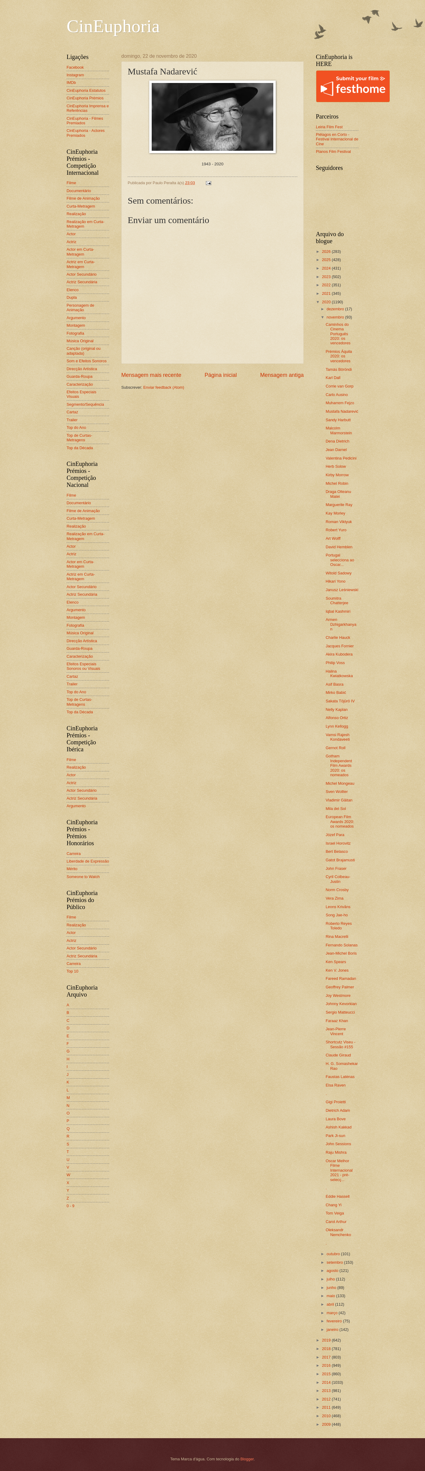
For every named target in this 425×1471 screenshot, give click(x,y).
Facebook (75, 67)
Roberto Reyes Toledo (339, 925)
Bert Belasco (337, 851)
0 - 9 (70, 1206)
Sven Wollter (337, 791)
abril (331, 1304)
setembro (335, 1262)
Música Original (80, 341)
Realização (76, 214)
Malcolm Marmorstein (339, 430)
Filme (71, 183)
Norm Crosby (337, 889)
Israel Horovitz (338, 843)
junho (332, 1287)
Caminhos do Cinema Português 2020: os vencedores (338, 334)
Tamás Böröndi (339, 369)
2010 (327, 1416)
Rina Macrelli (337, 936)
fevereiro (335, 1321)
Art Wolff (333, 538)
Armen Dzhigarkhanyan (341, 624)
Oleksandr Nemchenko (338, 1232)
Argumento (76, 317)
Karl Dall (333, 377)
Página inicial (221, 375)
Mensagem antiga (282, 375)
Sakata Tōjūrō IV (340, 701)
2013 (327, 1390)
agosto (333, 1270)
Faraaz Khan (337, 1020)
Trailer (72, 420)
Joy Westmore (338, 995)
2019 (327, 1340)
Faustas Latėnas (340, 1076)
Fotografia (75, 333)
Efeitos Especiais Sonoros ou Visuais (83, 666)
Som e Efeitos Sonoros (87, 361)
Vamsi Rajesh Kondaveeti (338, 737)
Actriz (71, 241)
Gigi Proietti (336, 1102)
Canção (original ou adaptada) (84, 350)
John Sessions (338, 1144)
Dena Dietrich (337, 441)
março (332, 1313)
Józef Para (335, 834)
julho (331, 1279)
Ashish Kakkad (338, 1127)
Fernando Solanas (342, 945)
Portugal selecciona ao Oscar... (340, 560)
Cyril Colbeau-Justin (338, 879)
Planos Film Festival (333, 151)
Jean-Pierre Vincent (336, 1031)
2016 (327, 1365)
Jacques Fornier (340, 646)
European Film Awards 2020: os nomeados (340, 822)
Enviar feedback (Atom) (163, 387)
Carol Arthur (336, 1221)
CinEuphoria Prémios (85, 98)
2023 (327, 276)
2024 (327, 268)
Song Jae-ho (337, 915)
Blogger (247, 1459)
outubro (334, 1254)
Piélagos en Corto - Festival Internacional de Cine (337, 139)
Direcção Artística (82, 369)
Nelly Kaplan (336, 709)
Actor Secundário (82, 274)
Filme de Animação (83, 198)
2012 (327, 1399)
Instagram (75, 75)
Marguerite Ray (339, 504)
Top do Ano (76, 427)
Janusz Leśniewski (342, 589)
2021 (327, 293)
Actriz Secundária (82, 282)
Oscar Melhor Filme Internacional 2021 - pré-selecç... (339, 1170)
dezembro (336, 309)
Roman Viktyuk (339, 521)
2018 (327, 1348)
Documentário (79, 190)
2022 (327, 285)
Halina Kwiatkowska (339, 673)
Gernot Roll (335, 748)
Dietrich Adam (338, 1110)
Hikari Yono (335, 581)
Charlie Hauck (338, 637)
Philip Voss (335, 662)
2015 (327, 1374)
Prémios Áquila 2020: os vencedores (339, 356)
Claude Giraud (338, 1055)
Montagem (76, 325)
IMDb (71, 82)
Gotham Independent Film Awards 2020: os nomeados (339, 765)
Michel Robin (337, 483)
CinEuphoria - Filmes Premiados (85, 120)
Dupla (72, 297)
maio (331, 1296)
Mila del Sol (336, 808)
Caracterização (80, 384)
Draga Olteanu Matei (338, 493)
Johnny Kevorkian (341, 1003)
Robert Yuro (336, 530)
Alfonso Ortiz (337, 717)
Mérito (72, 868)
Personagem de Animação (80, 307)
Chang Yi (333, 1205)
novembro (336, 317)
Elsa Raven (336, 1085)
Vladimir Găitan (339, 800)
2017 (327, 1357)
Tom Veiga (335, 1213)
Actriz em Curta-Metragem (81, 264)
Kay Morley (335, 513)
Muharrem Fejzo (340, 403)
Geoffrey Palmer (340, 987)
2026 (327, 251)
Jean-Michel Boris (341, 953)
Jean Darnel (336, 449)
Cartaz (72, 412)
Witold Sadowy (338, 573)
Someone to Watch (83, 876)
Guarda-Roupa (79, 376)
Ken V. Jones (337, 970)
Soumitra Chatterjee (337, 600)
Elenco (72, 290)
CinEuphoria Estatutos (86, 90)
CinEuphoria (113, 26)
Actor (71, 234)
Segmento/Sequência (85, 404)
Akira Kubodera (339, 654)
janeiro (333, 1329)
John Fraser (336, 868)
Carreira (74, 853)
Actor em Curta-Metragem (80, 251)
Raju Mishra (336, 1152)
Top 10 (72, 971)
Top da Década (80, 448)
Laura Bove (336, 1119)
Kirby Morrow (337, 475)
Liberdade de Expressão (88, 861)
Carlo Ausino (337, 394)
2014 (327, 1382)
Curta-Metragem (81, 206)
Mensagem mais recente (151, 375)
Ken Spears (336, 961)
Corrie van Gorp (340, 386)
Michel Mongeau (340, 783)
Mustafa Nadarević (342, 411)
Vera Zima (335, 898)
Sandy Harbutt (338, 420)
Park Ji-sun (335, 1135)
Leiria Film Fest (329, 127)
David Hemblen (339, 547)
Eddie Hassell (338, 1196)
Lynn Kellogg (337, 726)
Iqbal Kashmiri (338, 611)
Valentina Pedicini (341, 458)
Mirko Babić (336, 692)
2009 (327, 1424)
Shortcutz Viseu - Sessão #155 (340, 1044)
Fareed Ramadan (341, 978)
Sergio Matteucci (340, 1012)
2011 (327, 1407)
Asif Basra (335, 684)
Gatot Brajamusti (340, 860)
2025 (327, 259)
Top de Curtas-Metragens (79, 437)
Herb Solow (336, 466)
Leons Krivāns (338, 906)
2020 (327, 302)
